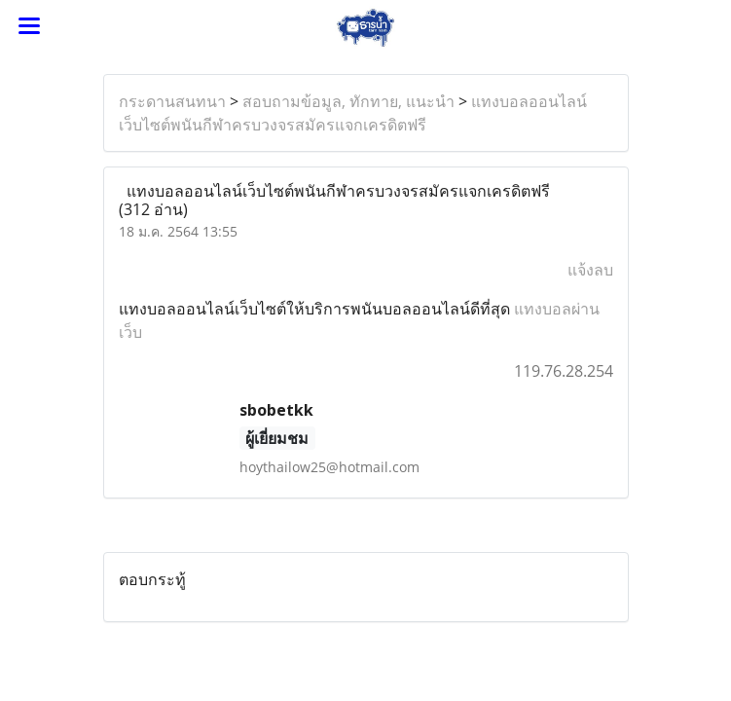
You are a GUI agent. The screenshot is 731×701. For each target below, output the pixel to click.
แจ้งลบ (590, 269)
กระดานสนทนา (172, 101)
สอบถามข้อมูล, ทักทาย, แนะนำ (348, 101)
